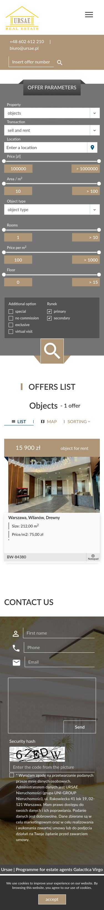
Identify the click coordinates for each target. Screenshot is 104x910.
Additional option (22, 304)
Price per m (16, 247)
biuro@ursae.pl (24, 48)
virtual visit (23, 331)
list (19, 421)
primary (60, 311)
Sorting (79, 421)
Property (14, 104)
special (20, 311)
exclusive (22, 324)
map (49, 421)
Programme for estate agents (44, 869)
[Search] (36, 61)
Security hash (22, 741)
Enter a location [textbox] (21, 147)
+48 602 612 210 (27, 41)
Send (80, 726)
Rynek (52, 304)
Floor (11, 270)
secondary (62, 318)
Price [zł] (14, 156)
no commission (27, 318)
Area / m (14, 178)
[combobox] (45, 147)
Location (14, 139)
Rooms (12, 225)
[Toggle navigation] (89, 15)
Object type (16, 201)
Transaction (16, 122)
